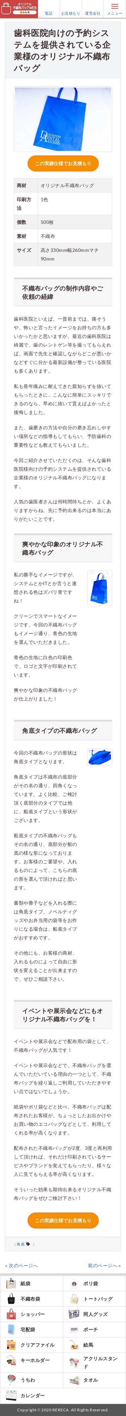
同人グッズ (88, 1314)
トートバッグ (90, 1299)
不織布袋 (22, 1299)
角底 (21, 1244)
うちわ (20, 1380)
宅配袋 (20, 1329)
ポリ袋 (83, 1283)
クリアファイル (30, 1345)
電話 (49, 9)
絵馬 (80, 1345)
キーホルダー (27, 1360)
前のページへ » (104, 1265)
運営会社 (92, 9)
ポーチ (83, 1329)
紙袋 (17, 1283)
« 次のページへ (21, 1265)
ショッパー (25, 1314)
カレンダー (25, 1396)
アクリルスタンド (93, 1362)
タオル (83, 1380)
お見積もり (71, 9)
